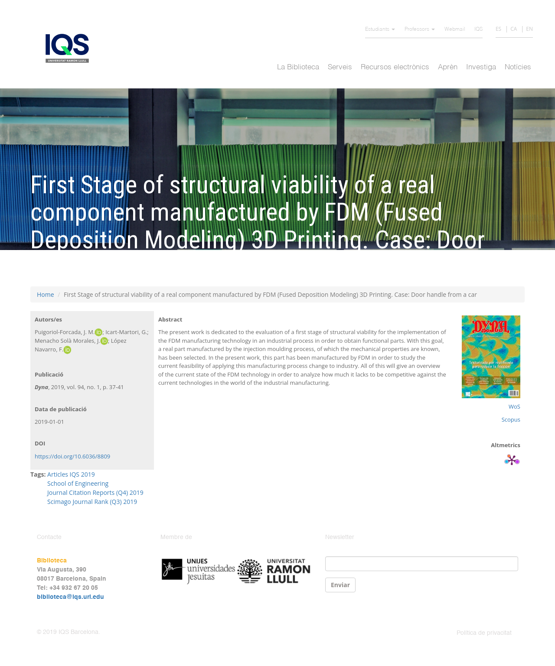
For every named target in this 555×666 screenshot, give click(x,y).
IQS (478, 29)
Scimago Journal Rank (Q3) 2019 (92, 501)
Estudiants (380, 29)
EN (529, 28)
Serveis (340, 67)
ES (498, 28)
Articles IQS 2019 (71, 474)
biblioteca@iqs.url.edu (70, 597)
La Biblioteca (298, 67)
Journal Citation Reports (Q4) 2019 (95, 492)
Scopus (511, 419)
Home (45, 294)
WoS (514, 406)
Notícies (518, 67)
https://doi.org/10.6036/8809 (72, 456)
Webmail (454, 29)
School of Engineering (77, 483)
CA (513, 28)
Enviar (340, 585)
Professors (420, 29)
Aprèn (447, 67)
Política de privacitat (484, 633)
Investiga (481, 67)
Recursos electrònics (395, 67)
